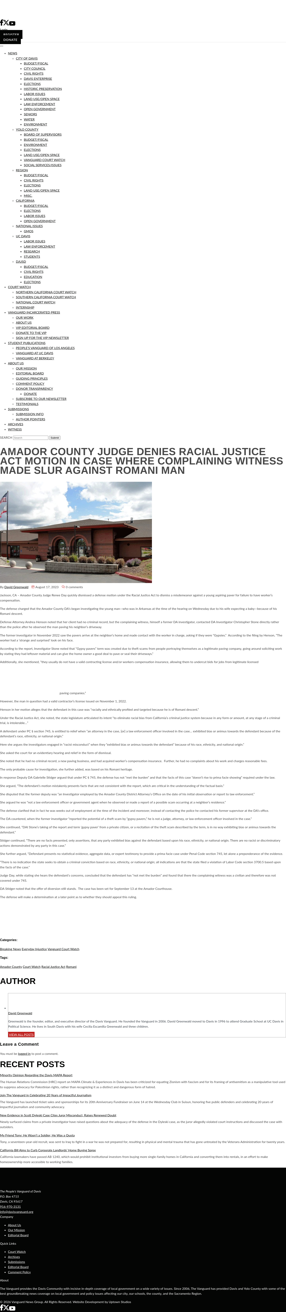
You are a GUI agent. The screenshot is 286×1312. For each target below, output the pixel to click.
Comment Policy (19, 1272)
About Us (14, 1225)
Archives (14, 1257)
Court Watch (17, 1251)
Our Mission (16, 1230)
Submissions (16, 1262)
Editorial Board (18, 1235)
